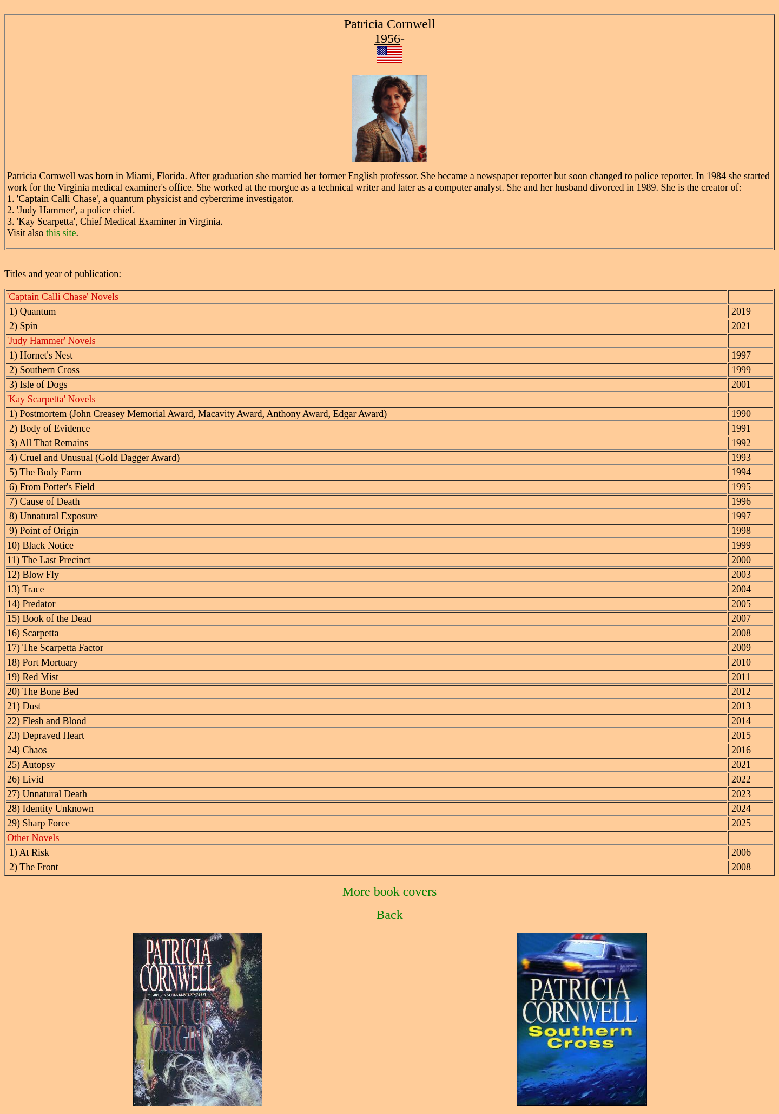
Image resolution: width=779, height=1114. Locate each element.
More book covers (389, 891)
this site (61, 232)
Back (389, 915)
